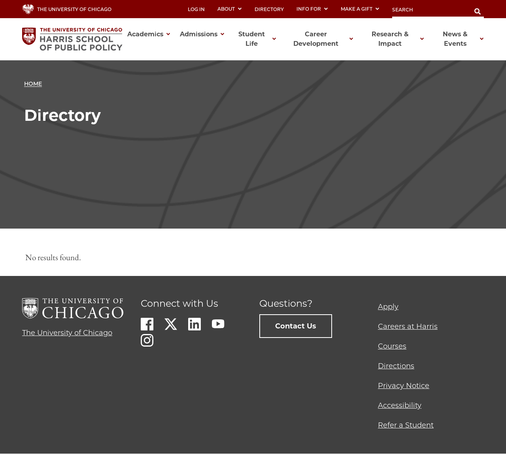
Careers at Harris (408, 326)
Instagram (147, 340)
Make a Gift (360, 9)
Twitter (170, 324)
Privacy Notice (403, 385)
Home (33, 83)
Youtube (218, 324)
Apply (388, 306)
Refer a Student (406, 425)
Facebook (147, 324)
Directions (396, 366)
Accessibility (399, 405)
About (229, 9)
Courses (392, 346)
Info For (312, 9)
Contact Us (295, 326)
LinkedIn (194, 324)
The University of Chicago (67, 332)
